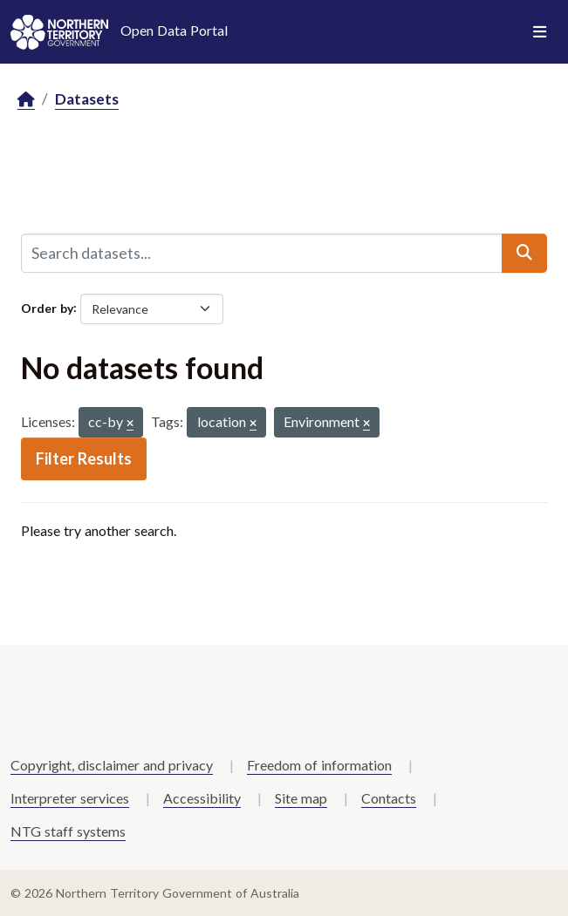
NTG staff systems (68, 831)
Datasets (87, 99)
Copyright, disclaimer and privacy (111, 765)
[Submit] (524, 253)
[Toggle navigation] (540, 32)
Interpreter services (69, 798)
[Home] (26, 100)
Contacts (388, 798)
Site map (301, 798)
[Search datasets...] (262, 253)
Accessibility (202, 798)
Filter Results (84, 458)
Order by (47, 307)
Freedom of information (319, 765)
